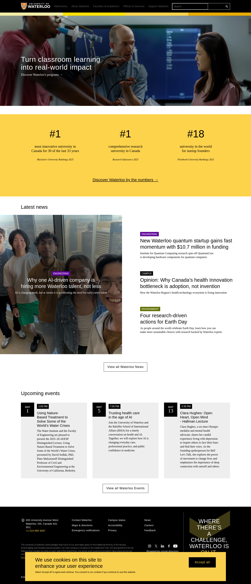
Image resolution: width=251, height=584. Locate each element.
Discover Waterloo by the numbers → (125, 179)
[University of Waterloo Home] (36, 6)
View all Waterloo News (125, 367)
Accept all (202, 562)
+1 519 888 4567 (35, 530)
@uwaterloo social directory (162, 551)
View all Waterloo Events (125, 488)
